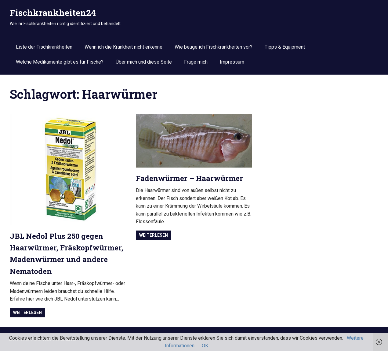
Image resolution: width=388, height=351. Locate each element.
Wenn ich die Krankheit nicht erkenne (123, 47)
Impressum (232, 62)
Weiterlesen (27, 312)
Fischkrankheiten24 (53, 12)
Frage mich (196, 62)
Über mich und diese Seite (144, 62)
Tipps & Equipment (285, 47)
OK (205, 346)
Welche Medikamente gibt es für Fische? (59, 62)
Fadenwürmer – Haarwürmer (189, 178)
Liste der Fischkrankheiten (44, 47)
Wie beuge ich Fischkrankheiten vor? (213, 47)
